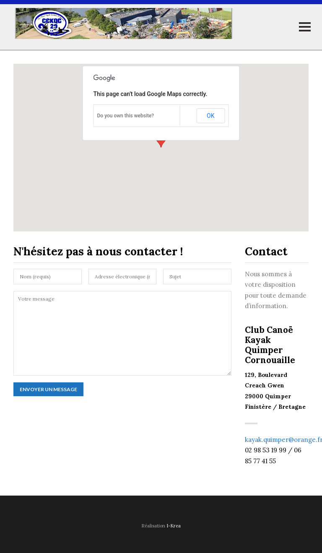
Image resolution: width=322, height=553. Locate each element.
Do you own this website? (125, 116)
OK (210, 115)
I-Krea (173, 526)
